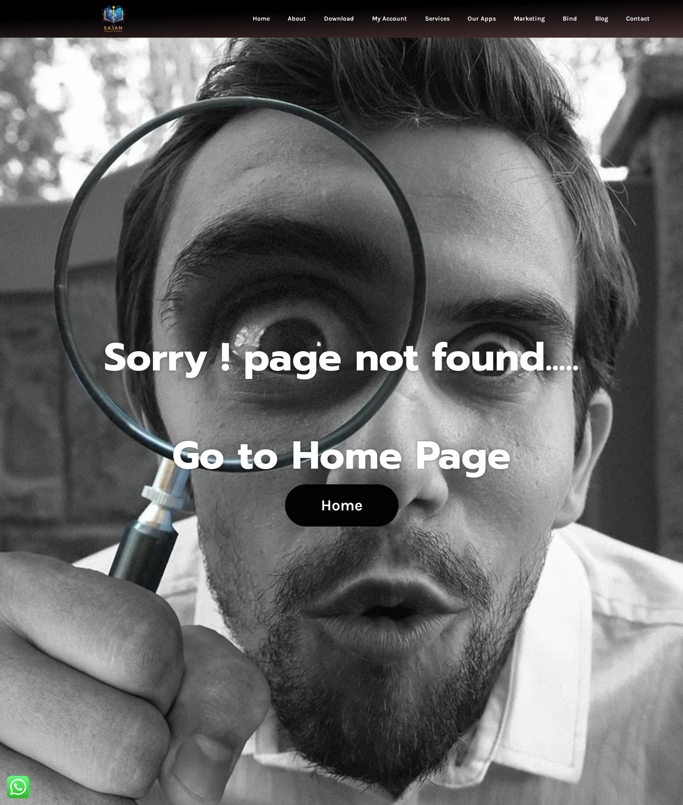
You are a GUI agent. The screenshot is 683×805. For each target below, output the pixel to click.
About (297, 18)
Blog (601, 18)
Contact (638, 18)
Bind (570, 18)
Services (437, 18)
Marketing (529, 18)
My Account (389, 18)
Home (261, 18)
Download (339, 18)
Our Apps (482, 18)
